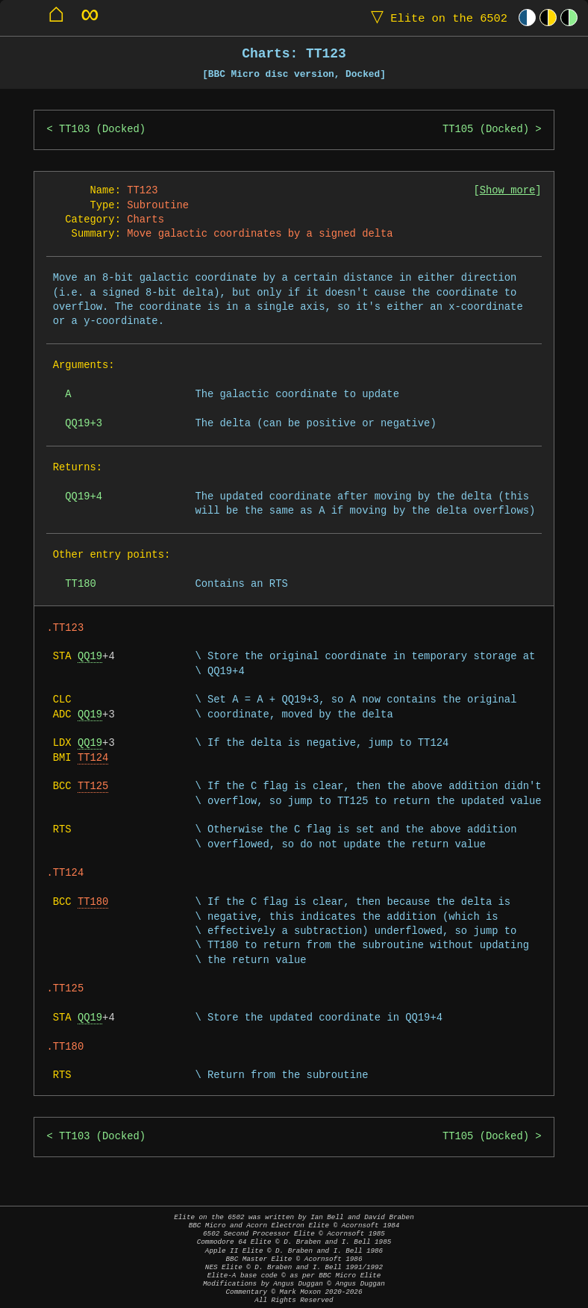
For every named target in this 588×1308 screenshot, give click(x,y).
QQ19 (90, 657)
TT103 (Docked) (102, 129)
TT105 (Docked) (485, 129)
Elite (435, 17)
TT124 (93, 758)
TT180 (93, 902)
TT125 (93, 786)
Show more (508, 191)
